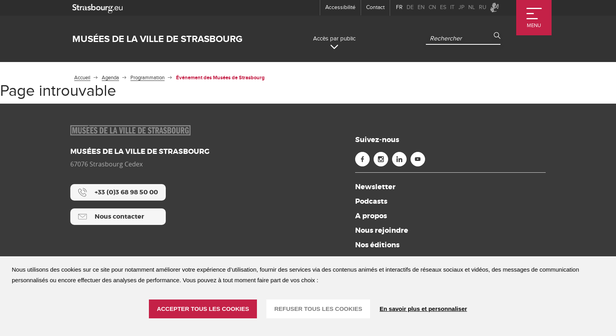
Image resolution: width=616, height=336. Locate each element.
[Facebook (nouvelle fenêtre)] (362, 159)
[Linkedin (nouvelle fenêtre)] (399, 159)
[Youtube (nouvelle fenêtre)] (418, 159)
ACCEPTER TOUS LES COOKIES (203, 308)
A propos (371, 216)
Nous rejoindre (381, 230)
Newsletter (375, 187)
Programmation (147, 78)
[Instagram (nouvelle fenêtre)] (381, 159)
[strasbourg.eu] (97, 7)
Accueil (82, 78)
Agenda (110, 78)
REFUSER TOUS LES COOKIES (318, 308)
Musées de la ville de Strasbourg (157, 39)
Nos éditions (377, 245)
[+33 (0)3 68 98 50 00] (118, 192)
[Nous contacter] (118, 216)
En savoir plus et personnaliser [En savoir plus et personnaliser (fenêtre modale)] (423, 308)
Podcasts (371, 201)
